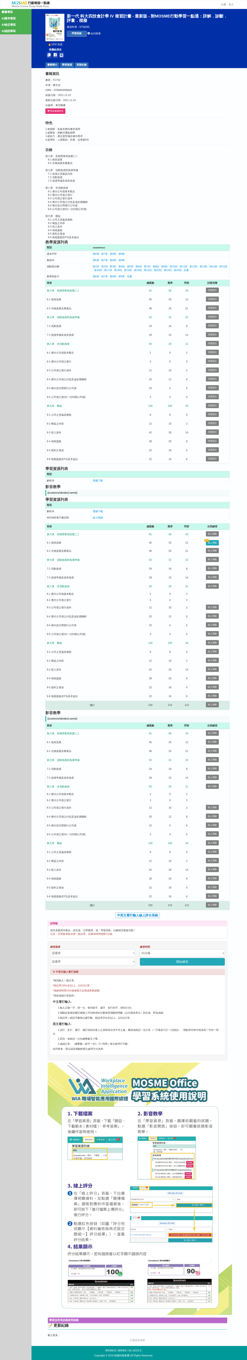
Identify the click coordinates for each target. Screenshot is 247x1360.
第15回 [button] (225, 266)
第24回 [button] (179, 270)
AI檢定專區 (9, 24)
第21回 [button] (149, 270)
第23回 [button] (169, 270)
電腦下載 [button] (100, 480)
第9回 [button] (166, 266)
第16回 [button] (100, 270)
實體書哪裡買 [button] (57, 111)
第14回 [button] (215, 266)
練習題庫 (57, 947)
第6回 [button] (140, 266)
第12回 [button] (195, 266)
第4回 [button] (123, 266)
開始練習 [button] (184, 961)
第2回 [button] (106, 266)
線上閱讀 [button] (100, 517)
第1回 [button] (98, 266)
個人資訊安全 (135, 1350)
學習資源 (69, 64)
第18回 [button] (120, 270)
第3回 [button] (115, 266)
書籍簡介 (54, 64)
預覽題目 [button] (214, 290)
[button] (78, 33)
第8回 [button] (157, 266)
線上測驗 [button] (214, 534)
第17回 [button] (110, 270)
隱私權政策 (110, 1350)
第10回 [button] (175, 266)
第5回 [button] (132, 266)
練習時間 (147, 947)
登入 (231, 4)
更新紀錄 (83, 64)
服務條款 (122, 1350)
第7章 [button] (106, 254)
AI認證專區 (9, 31)
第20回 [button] (140, 270)
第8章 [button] (115, 254)
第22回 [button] (160, 270)
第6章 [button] (98, 254)
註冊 (223, 4)
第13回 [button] (205, 266)
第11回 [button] (185, 266)
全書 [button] (187, 270)
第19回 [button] (130, 270)
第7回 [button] (149, 266)
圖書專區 (7, 12)
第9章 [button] (123, 254)
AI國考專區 (9, 18)
